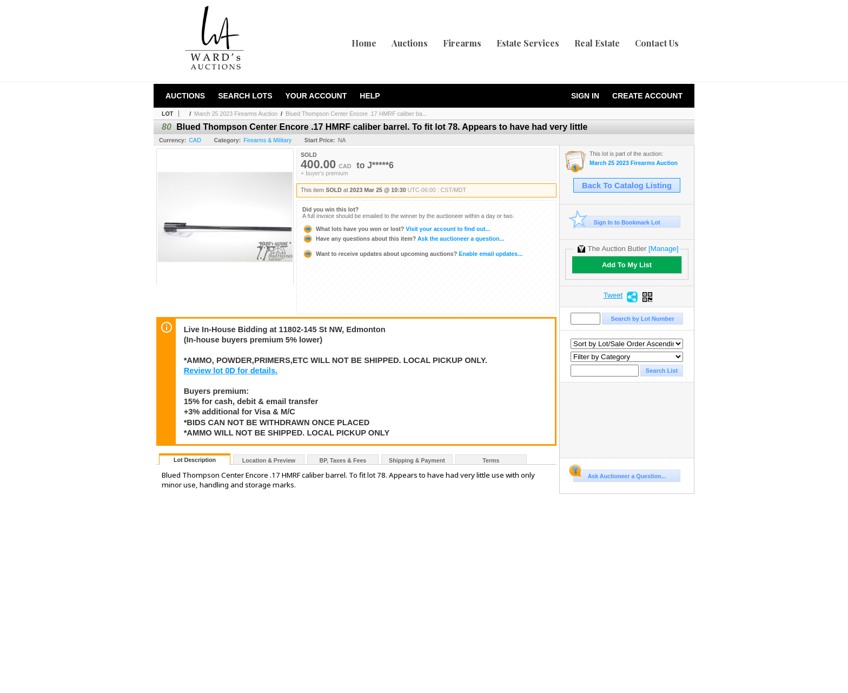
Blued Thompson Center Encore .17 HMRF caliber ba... (356, 113)
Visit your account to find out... (396, 229)
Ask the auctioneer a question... (403, 238)
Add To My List (627, 265)
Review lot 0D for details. (230, 370)
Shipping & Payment (417, 460)
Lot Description (195, 460)
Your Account (316, 95)
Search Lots (245, 95)
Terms (490, 460)
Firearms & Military (267, 140)
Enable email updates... (412, 253)
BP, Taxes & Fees (343, 460)
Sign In (585, 95)
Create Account (647, 95)
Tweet (613, 295)
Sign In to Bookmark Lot (616, 222)
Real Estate (597, 43)
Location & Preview (268, 460)
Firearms (462, 43)
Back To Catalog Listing (627, 185)
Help (370, 95)
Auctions (410, 43)
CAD (195, 140)
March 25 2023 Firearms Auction (235, 113)
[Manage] (663, 249)
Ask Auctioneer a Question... (619, 474)
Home (364, 43)
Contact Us (657, 43)
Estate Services (527, 43)
